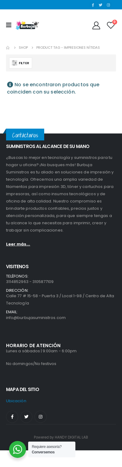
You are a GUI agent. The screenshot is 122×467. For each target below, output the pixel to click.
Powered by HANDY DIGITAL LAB (61, 437)
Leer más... (18, 244)
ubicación (16, 401)
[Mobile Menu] (10, 25)
